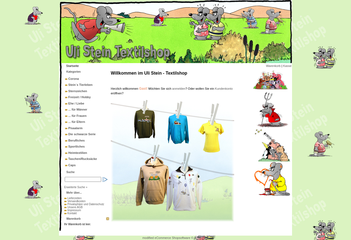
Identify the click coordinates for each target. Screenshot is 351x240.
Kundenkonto (224, 88)
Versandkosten (76, 201)
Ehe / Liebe (76, 103)
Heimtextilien (77, 152)
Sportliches (76, 146)
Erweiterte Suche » (75, 187)
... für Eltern (76, 121)
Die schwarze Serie (82, 134)
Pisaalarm (75, 128)
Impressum (74, 210)
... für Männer (77, 109)
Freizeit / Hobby (79, 97)
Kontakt (72, 213)
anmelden (178, 88)
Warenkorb (273, 65)
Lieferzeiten (74, 198)
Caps (72, 165)
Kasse (287, 65)
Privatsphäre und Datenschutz (85, 204)
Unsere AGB (75, 207)
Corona (73, 78)
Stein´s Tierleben (80, 84)
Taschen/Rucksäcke (82, 158)
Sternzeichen (77, 91)
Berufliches (76, 140)
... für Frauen (77, 115)
